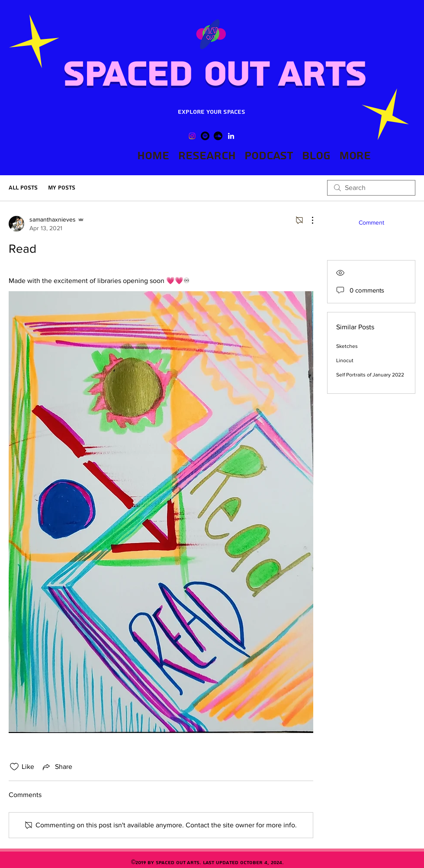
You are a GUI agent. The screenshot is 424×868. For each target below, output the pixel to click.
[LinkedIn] (231, 136)
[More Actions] (308, 220)
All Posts (23, 188)
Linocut (344, 360)
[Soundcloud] (218, 136)
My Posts (61, 188)
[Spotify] (205, 136)
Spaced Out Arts (214, 75)
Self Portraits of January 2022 (370, 375)
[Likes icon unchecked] (14, 767)
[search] (371, 188)
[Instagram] (192, 136)
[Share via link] (56, 767)
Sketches (347, 346)
